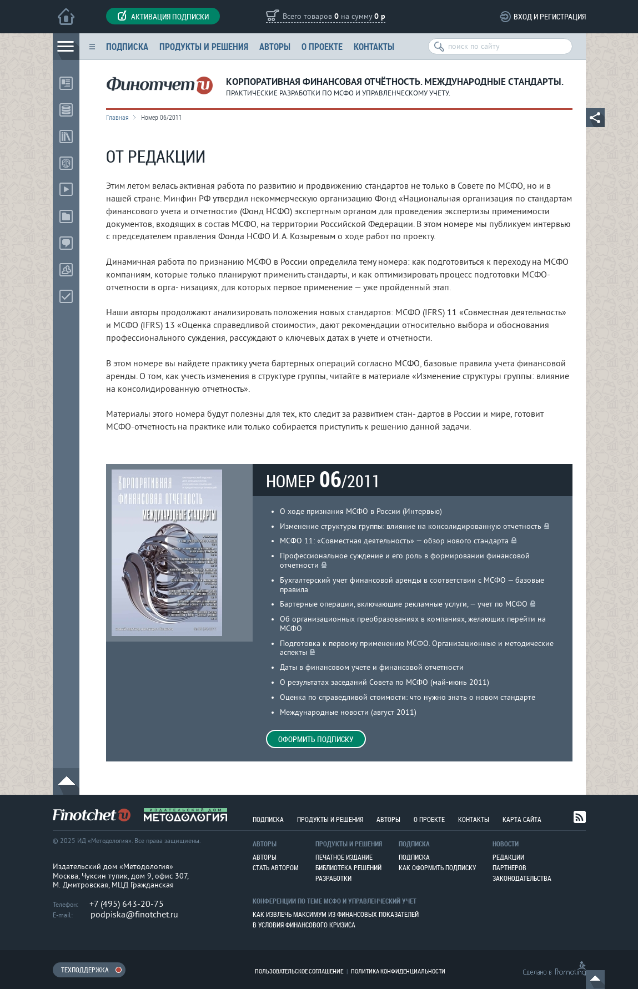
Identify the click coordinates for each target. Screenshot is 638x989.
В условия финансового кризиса (304, 924)
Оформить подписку (316, 739)
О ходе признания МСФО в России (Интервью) (361, 511)
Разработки (333, 878)
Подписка (127, 46)
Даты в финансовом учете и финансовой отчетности (372, 667)
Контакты (374, 46)
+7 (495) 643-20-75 (126, 904)
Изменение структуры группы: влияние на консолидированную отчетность (410, 526)
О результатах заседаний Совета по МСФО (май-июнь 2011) (384, 682)
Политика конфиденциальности (398, 971)
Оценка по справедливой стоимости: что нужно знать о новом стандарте (407, 697)
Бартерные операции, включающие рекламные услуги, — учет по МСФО (404, 604)
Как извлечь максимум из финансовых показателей (336, 914)
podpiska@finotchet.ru (134, 915)
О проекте (322, 46)
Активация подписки (163, 16)
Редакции (508, 856)
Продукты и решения (203, 46)
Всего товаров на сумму (334, 17)
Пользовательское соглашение (299, 971)
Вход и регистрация (550, 16)
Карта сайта (522, 819)
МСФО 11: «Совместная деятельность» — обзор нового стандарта (394, 541)
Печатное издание (344, 856)
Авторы (274, 46)
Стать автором (276, 867)
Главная (117, 117)
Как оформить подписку (437, 867)
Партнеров (509, 867)
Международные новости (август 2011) (348, 712)
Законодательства (522, 878)
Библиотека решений (348, 867)
